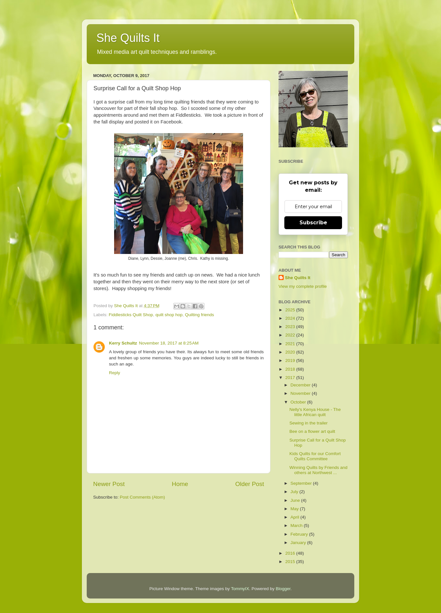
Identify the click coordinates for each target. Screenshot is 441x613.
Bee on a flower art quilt (312, 431)
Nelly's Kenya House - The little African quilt (315, 412)
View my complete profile (303, 286)
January (298, 542)
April (295, 517)
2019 (290, 360)
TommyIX (240, 588)
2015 (290, 561)
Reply (114, 372)
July (294, 491)
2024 (290, 318)
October (298, 402)
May (295, 508)
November (301, 393)
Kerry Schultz (123, 343)
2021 (290, 343)
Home (180, 484)
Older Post (249, 484)
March (297, 525)
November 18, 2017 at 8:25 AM (169, 343)
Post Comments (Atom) (142, 497)
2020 (290, 352)
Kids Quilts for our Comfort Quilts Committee (315, 456)
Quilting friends (199, 314)
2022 (290, 335)
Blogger (283, 588)
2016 (290, 553)
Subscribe (313, 222)
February (299, 534)
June (295, 500)
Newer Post (109, 484)
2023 (290, 326)
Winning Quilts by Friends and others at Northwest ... (318, 470)
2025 (290, 309)
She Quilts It (128, 37)
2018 (290, 369)
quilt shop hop (168, 314)
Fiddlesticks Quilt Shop (131, 314)
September (301, 483)
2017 (290, 377)
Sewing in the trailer (308, 423)
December (301, 385)
